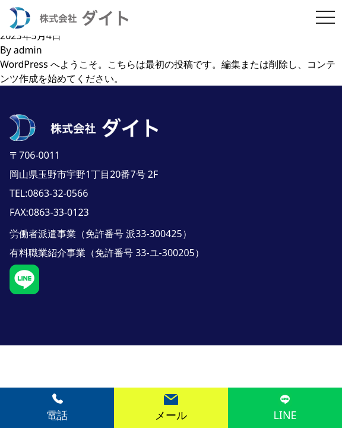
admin (28, 49)
